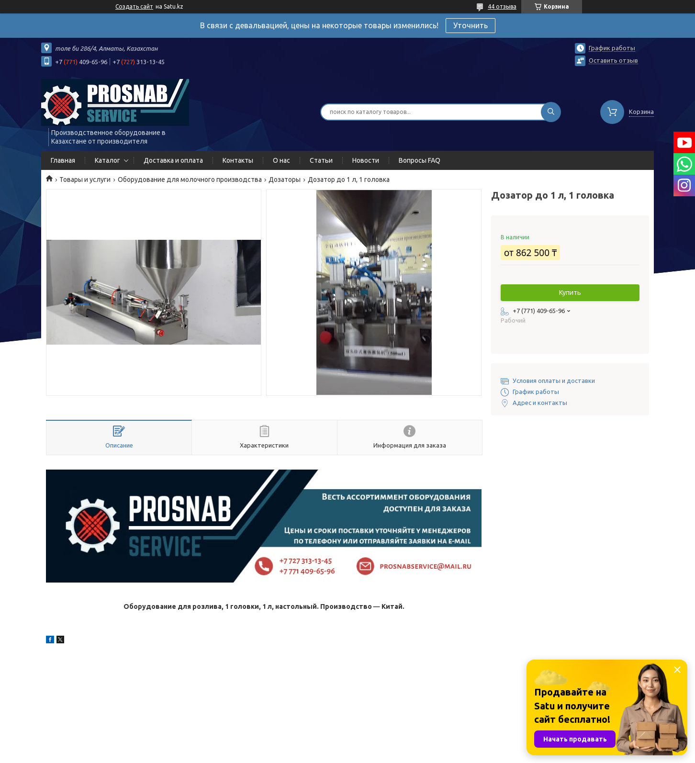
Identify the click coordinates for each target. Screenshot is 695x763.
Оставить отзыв (613, 60)
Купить (570, 292)
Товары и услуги (85, 179)
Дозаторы (285, 179)
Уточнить (470, 25)
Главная (63, 160)
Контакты (238, 160)
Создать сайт (134, 6)
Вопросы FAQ (419, 160)
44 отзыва (502, 6)
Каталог (107, 160)
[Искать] (551, 112)
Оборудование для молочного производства (190, 179)
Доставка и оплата (173, 160)
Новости (365, 160)
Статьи (321, 160)
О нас (281, 160)
